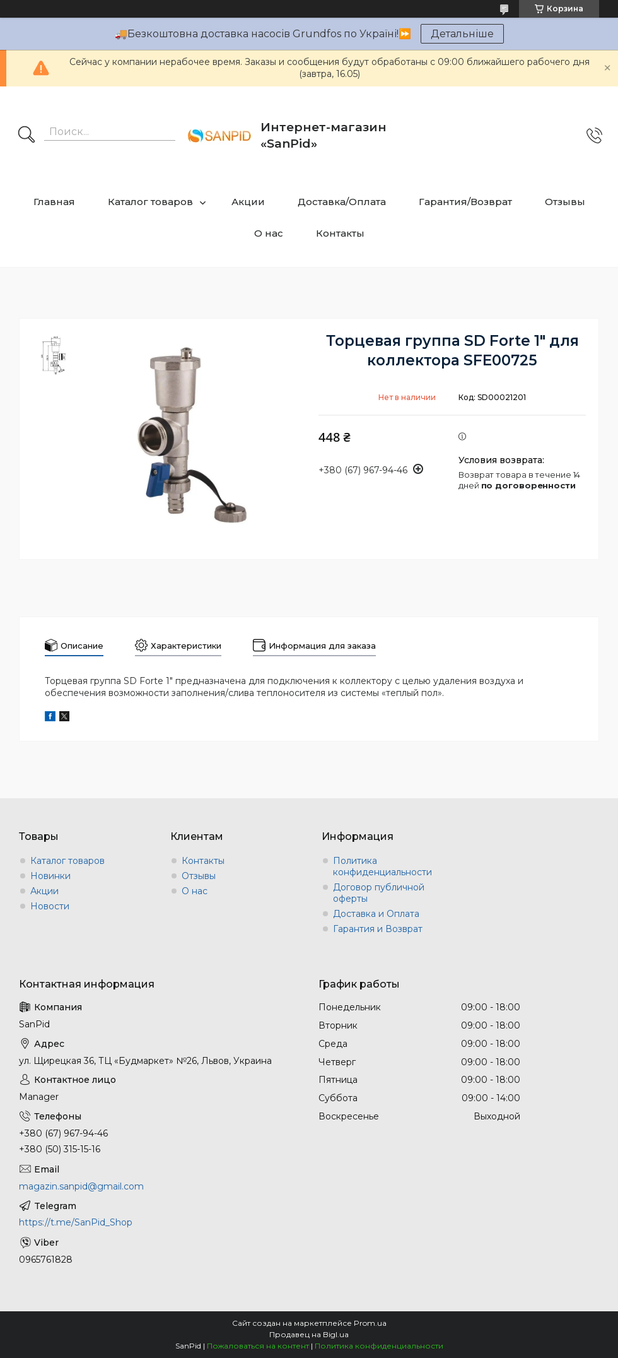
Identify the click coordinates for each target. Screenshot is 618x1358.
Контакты (340, 233)
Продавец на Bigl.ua (309, 1334)
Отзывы (565, 202)
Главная (54, 202)
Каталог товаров (150, 202)
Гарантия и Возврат (378, 929)
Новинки (50, 876)
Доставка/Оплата (342, 202)
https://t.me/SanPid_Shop (75, 1222)
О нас (268, 233)
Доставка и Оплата (376, 913)
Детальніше (462, 34)
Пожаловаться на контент (258, 1345)
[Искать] (26, 136)
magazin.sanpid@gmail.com (81, 1186)
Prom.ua (370, 1323)
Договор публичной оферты (378, 893)
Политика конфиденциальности (382, 866)
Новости (49, 906)
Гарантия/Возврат (465, 202)
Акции (248, 202)
